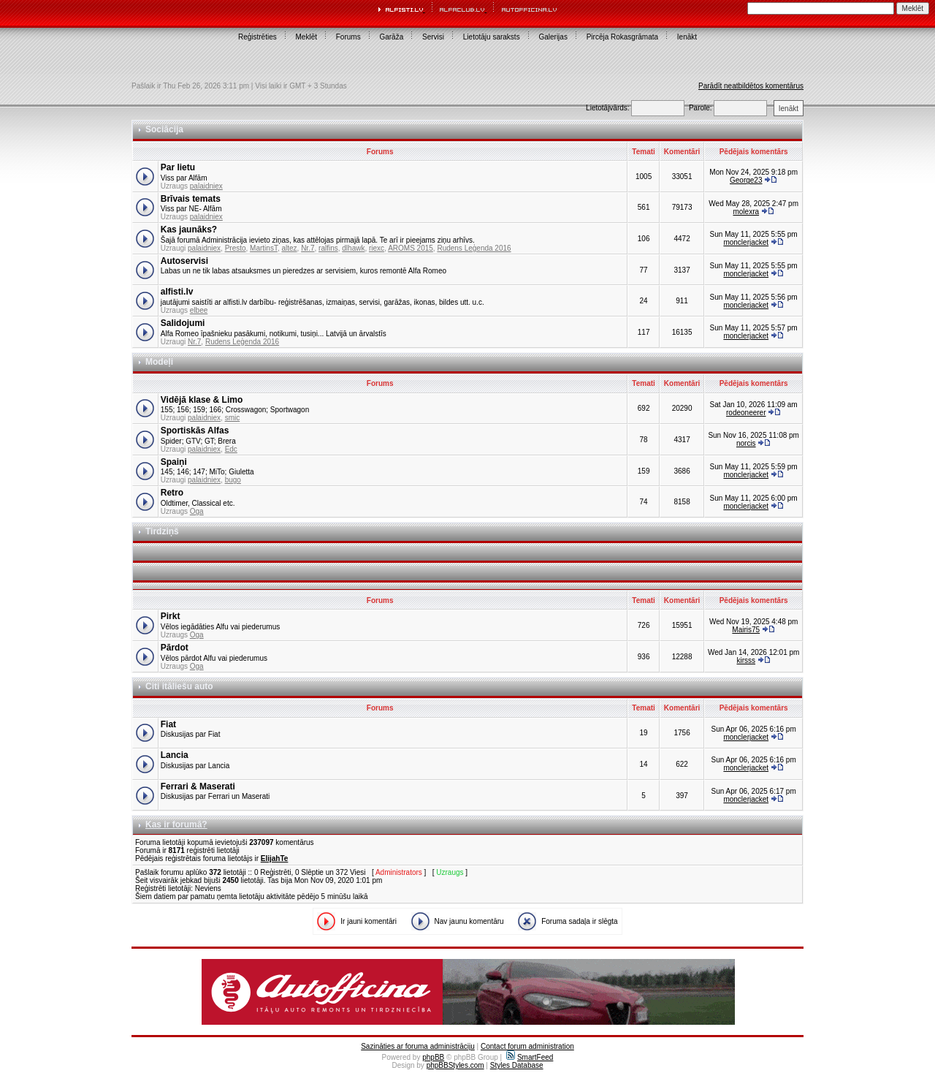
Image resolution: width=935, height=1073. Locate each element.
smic (232, 418)
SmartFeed (529, 1057)
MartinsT (264, 248)
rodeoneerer (746, 413)
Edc (231, 449)
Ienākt (687, 37)
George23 (746, 180)
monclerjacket (745, 242)
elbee (198, 310)
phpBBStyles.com (455, 1065)
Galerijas (552, 37)
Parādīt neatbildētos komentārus (751, 86)
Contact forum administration (527, 1046)
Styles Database (516, 1065)
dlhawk (353, 248)
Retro (172, 493)
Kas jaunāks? (189, 229)
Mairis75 (746, 630)
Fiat (168, 724)
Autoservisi (184, 261)
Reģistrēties (257, 37)
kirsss (745, 660)
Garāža (391, 37)
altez (289, 248)
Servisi (433, 37)
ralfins (328, 248)
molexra (746, 212)
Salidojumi (183, 323)
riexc (376, 248)
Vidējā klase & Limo (202, 400)
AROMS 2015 (410, 248)
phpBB (433, 1057)
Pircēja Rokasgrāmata (622, 37)
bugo (233, 480)
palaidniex (206, 186)
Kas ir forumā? (176, 824)
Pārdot (174, 647)
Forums (348, 37)
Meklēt (306, 37)
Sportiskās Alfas (195, 430)
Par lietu (178, 167)
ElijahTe (275, 858)
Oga (197, 511)
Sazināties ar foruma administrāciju (418, 1046)
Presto (235, 248)
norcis (746, 443)
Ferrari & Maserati (198, 786)
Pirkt (170, 616)
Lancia (174, 755)
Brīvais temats (191, 199)
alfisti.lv (177, 292)
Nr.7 (307, 248)
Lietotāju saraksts (491, 37)
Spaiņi (174, 462)
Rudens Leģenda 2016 (474, 248)
